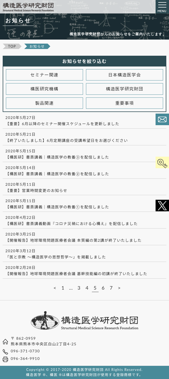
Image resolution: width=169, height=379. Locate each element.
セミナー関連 (44, 74)
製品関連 (44, 103)
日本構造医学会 (124, 74)
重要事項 (124, 103)
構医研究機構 (44, 88)
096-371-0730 (25, 351)
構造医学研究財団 (124, 88)
